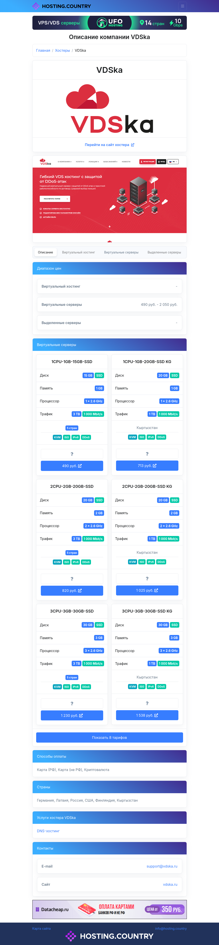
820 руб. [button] (71, 590)
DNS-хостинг (48, 831)
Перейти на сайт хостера (109, 144)
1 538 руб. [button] (147, 715)
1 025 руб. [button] (147, 590)
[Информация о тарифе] (72, 454)
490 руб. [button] (72, 466)
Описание (45, 252)
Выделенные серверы (164, 252)
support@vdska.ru (162, 866)
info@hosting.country (171, 928)
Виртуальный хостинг (78, 252)
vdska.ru (170, 884)
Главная (43, 50)
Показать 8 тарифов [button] (109, 737)
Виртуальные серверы (121, 252)
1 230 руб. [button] (72, 715)
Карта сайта (41, 928)
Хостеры (62, 50)
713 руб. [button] (147, 465)
